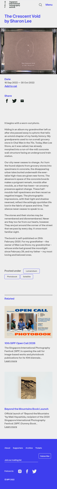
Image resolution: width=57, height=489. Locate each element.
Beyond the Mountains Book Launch (26, 408)
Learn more (11, 360)
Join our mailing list (13, 460)
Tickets (38, 448)
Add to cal (11, 85)
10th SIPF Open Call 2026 (20, 343)
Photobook (12, 276)
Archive (29, 448)
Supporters (18, 448)
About (7, 448)
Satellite (27, 276)
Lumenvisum (31, 271)
